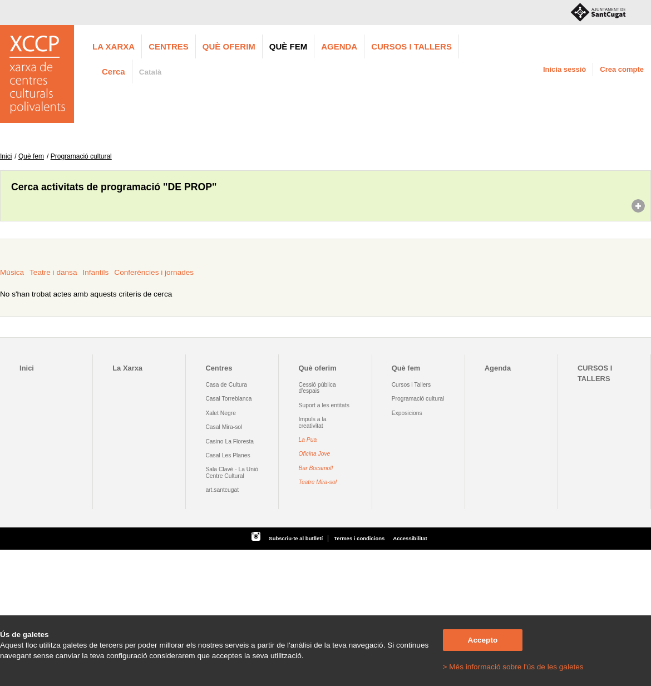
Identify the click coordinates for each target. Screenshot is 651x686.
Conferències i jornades (154, 272)
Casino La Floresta (229, 441)
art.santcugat (222, 490)
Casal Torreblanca (228, 399)
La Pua (308, 440)
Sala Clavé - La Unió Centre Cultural (231, 472)
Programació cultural (81, 156)
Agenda (339, 46)
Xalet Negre (220, 413)
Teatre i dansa (53, 272)
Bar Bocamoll (316, 468)
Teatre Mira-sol (318, 482)
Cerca (113, 71)
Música (12, 272)
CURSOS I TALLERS (411, 46)
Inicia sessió (564, 69)
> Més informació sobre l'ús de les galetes (513, 667)
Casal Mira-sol (223, 427)
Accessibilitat (410, 538)
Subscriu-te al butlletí (296, 538)
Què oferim (229, 46)
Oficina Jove (315, 454)
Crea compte (622, 69)
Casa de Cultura (226, 385)
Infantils (95, 272)
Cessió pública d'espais (317, 388)
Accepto (483, 640)
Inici (6, 156)
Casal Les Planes (227, 455)
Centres (169, 46)
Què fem (288, 46)
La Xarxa (113, 46)
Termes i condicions (359, 538)
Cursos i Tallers (411, 385)
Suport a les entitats (324, 405)
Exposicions (407, 413)
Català (150, 72)
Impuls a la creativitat (313, 422)
